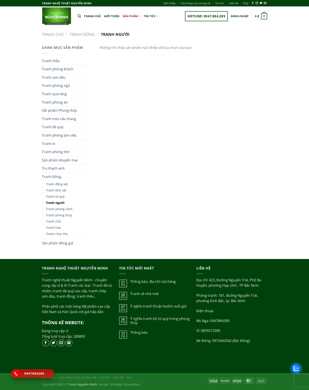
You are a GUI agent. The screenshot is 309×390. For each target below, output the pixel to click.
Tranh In (48, 143)
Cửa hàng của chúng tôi (195, 3)
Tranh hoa (53, 228)
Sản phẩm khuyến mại (60, 160)
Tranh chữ (53, 221)
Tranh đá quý (52, 127)
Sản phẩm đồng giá (57, 243)
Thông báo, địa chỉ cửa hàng (153, 282)
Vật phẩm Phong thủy (59, 110)
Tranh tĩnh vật (56, 190)
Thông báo (139, 333)
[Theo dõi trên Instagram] (257, 3)
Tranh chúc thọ (57, 234)
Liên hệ (233, 3)
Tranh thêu (51, 61)
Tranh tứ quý (55, 196)
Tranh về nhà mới (144, 294)
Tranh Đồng (82, 34)
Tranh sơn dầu (53, 77)
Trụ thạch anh (53, 168)
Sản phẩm (132, 16)
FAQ (245, 3)
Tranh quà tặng (54, 94)
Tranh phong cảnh (59, 209)
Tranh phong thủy (59, 215)
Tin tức (219, 3)
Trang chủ (92, 16)
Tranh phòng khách (57, 69)
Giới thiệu (170, 3)
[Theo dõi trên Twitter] (261, 3)
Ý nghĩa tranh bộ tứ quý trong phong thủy (160, 321)
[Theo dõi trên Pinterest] (69, 342)
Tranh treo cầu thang (59, 118)
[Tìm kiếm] (79, 16)
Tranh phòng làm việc (59, 135)
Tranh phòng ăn (55, 102)
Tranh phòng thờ (55, 151)
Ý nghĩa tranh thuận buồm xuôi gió (158, 306)
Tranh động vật (57, 184)
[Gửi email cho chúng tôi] (265, 3)
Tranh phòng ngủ (56, 85)
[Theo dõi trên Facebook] (252, 3)
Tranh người (55, 203)
